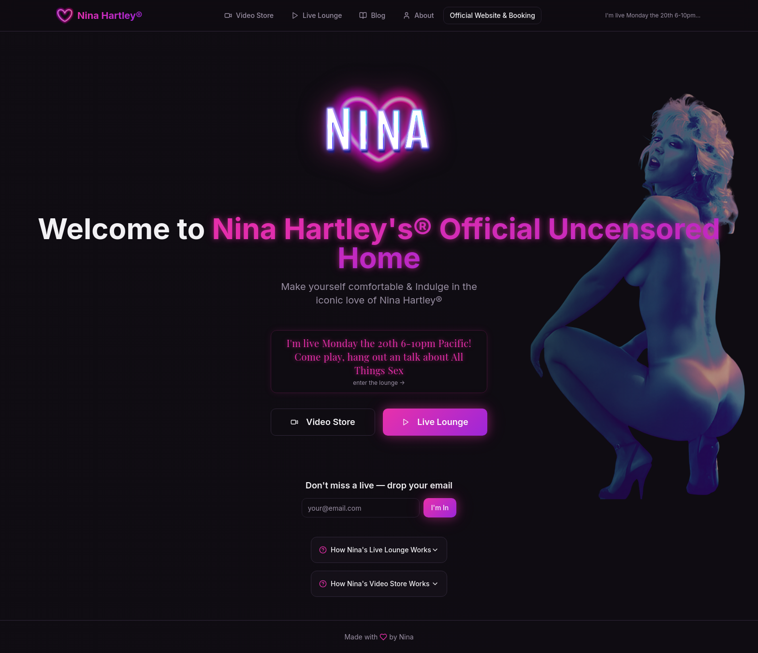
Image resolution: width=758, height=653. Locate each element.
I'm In (440, 507)
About (418, 15)
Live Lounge (316, 15)
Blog (372, 15)
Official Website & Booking (492, 15)
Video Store (249, 15)
